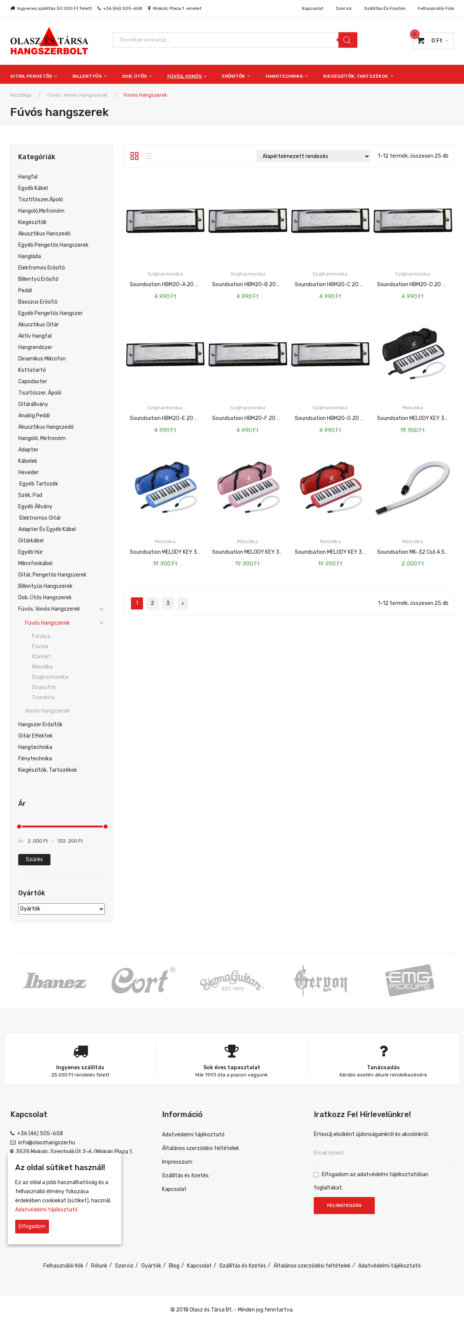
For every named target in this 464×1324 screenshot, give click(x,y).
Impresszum (177, 1162)
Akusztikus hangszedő (46, 427)
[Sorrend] (313, 156)
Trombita (43, 697)
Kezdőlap (20, 95)
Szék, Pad (30, 495)
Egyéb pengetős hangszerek (53, 245)
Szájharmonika (50, 677)
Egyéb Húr (30, 552)
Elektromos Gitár (39, 518)
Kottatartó (32, 370)
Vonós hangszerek (47, 711)
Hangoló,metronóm (41, 211)
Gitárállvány (33, 404)
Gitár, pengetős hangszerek (52, 575)
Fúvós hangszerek (47, 623)
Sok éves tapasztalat (231, 1067)
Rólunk (99, 1266)
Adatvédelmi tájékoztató (193, 1134)
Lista (148, 156)
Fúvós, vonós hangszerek (77, 95)
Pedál (25, 290)
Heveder (28, 472)
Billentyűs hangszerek (45, 586)
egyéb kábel (33, 188)
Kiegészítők (32, 222)
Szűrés (34, 859)
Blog (174, 1266)
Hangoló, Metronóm (42, 438)
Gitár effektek (35, 736)
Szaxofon (44, 687)
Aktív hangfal (35, 336)
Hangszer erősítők (40, 724)
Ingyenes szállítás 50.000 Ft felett (54, 8)
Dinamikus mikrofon (42, 359)
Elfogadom (32, 1226)
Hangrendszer (35, 347)
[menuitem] (37, 74)
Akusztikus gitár (38, 324)
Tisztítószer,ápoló (40, 199)
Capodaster (32, 381)
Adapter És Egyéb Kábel (47, 529)
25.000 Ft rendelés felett (80, 1075)
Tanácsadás (383, 1067)
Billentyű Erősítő (38, 279)
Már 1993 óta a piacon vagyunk (231, 1075)
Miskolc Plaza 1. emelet (177, 8)
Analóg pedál (34, 415)
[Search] (347, 40)
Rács (134, 156)
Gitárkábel (31, 540)
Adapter (28, 450)
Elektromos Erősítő (41, 268)
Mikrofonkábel (35, 563)
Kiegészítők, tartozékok (47, 770)
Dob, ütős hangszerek (45, 597)
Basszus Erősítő (37, 302)
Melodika (42, 667)
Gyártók (151, 1266)
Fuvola (40, 646)
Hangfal (28, 177)
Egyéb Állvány (35, 506)
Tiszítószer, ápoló (39, 393)
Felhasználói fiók (436, 8)
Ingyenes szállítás (80, 1067)
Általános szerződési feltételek (200, 1148)
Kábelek (27, 461)
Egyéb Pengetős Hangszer (50, 313)
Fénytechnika (35, 758)
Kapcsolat (312, 8)
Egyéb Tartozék (38, 484)
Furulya (41, 636)
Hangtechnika (35, 747)
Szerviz (344, 8)
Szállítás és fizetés (384, 8)
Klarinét (41, 656)
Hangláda (29, 256)
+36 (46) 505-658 (122, 8)
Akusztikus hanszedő (44, 233)
